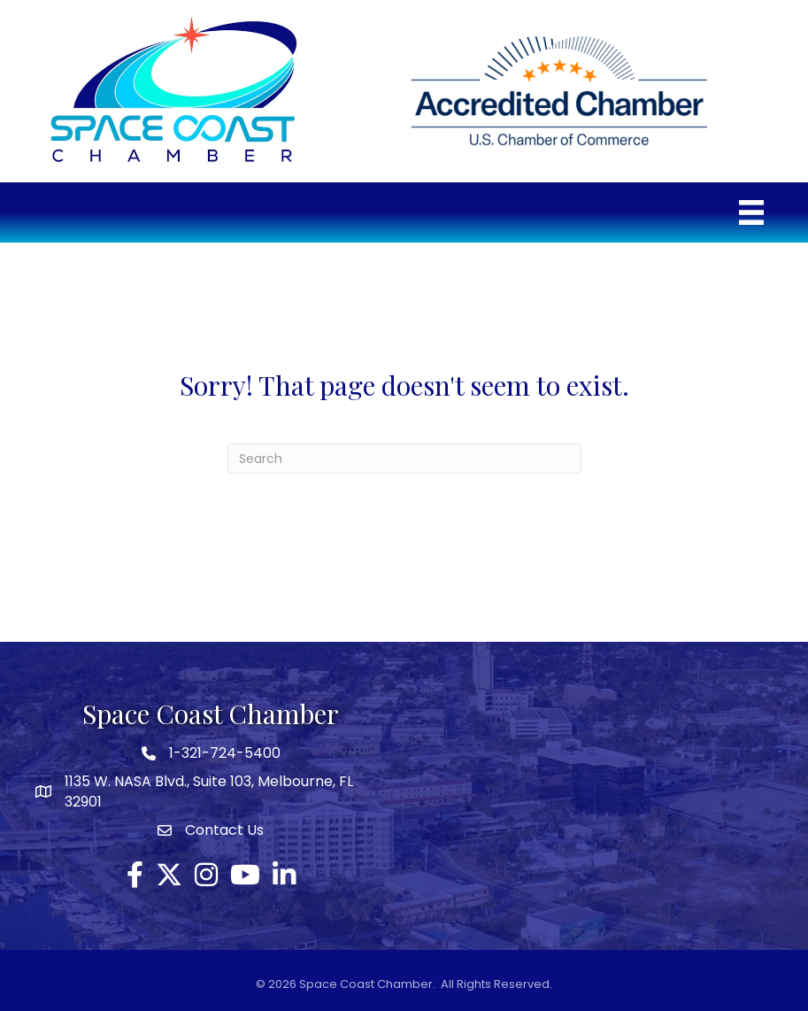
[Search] (404, 459)
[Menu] (751, 212)
